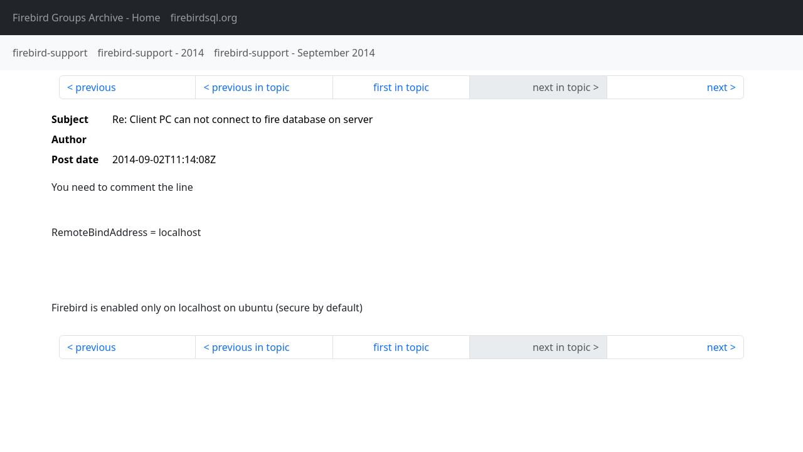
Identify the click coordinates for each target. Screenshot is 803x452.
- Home (87, 17)
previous (95, 87)
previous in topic (251, 87)
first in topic (401, 87)
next (717, 87)
